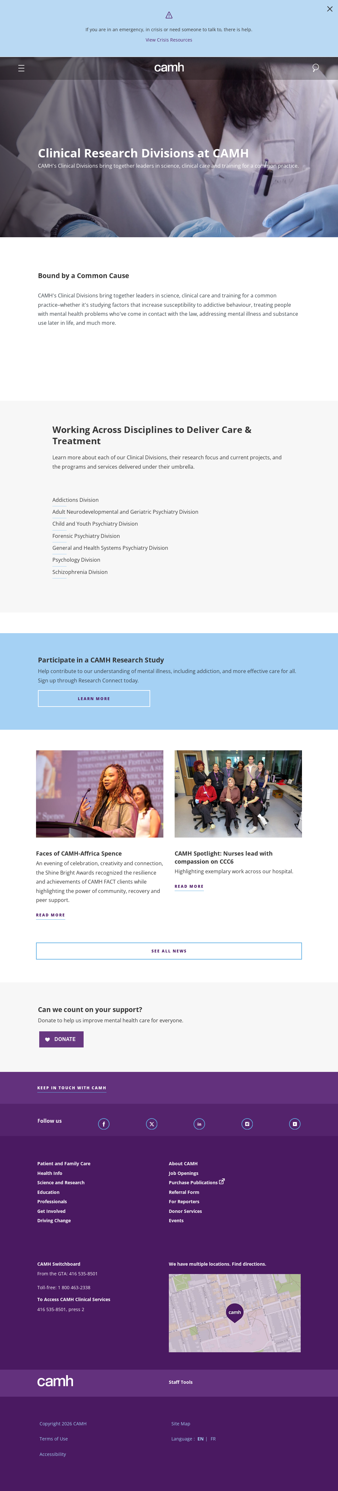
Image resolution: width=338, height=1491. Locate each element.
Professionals (52, 1201)
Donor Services (185, 1211)
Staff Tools (181, 1382)
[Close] (330, 10)
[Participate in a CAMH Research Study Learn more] (94, 698)
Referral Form (184, 1192)
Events (176, 1220)
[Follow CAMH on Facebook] (104, 1124)
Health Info (49, 1173)
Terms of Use (54, 1439)
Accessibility (53, 1454)
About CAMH (183, 1163)
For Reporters (184, 1201)
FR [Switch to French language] (213, 1439)
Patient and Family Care (63, 1163)
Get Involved (51, 1211)
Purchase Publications (193, 1182)
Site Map (180, 1424)
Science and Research (61, 1182)
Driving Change (54, 1220)
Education (48, 1192)
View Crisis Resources (169, 40)
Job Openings (183, 1173)
